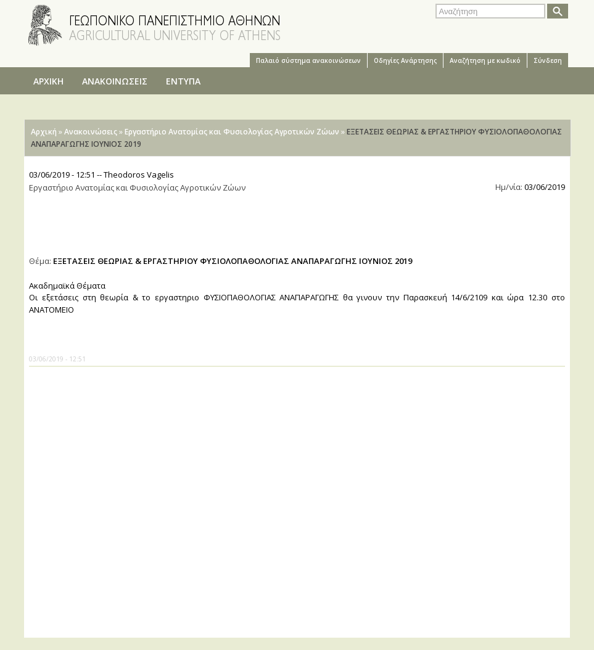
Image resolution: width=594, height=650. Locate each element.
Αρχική (44, 131)
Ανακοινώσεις (90, 131)
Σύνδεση (548, 60)
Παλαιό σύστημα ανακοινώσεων (308, 60)
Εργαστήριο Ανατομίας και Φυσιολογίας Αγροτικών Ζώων (232, 131)
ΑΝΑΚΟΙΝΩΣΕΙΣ (114, 81)
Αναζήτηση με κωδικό (485, 60)
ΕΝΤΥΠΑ (183, 81)
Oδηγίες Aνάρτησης (405, 60)
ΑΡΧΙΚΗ (48, 81)
